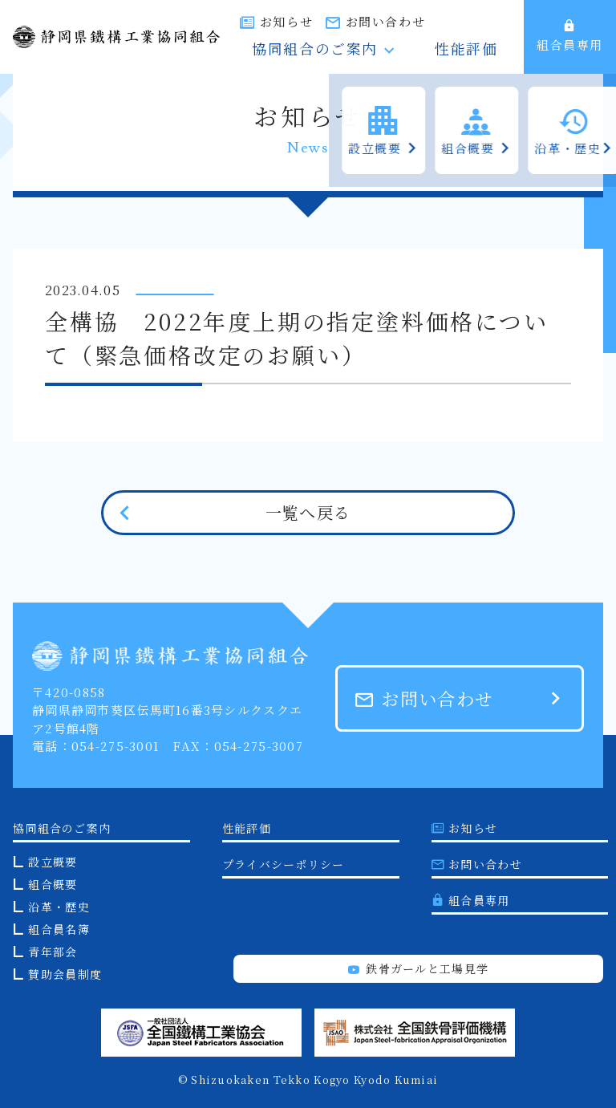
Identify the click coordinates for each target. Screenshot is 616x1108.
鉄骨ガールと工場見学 (418, 968)
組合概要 (52, 884)
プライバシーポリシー (283, 864)
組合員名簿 (58, 929)
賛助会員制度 (65, 974)
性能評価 (483, 51)
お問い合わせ (471, 21)
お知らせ (372, 21)
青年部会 (52, 952)
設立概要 (52, 862)
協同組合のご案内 (377, 51)
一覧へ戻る (308, 512)
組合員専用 (570, 36)
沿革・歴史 (58, 907)
